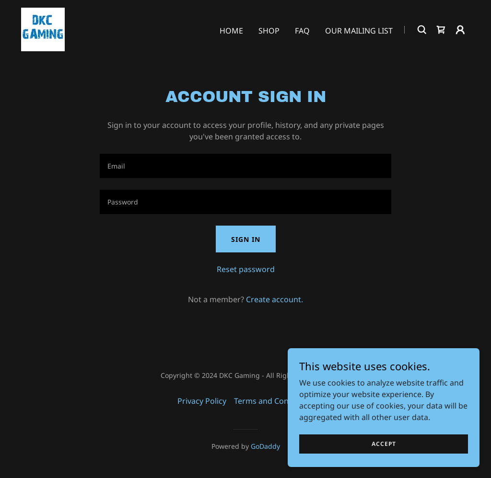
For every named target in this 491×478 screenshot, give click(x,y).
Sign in (245, 239)
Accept (384, 444)
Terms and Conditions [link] (274, 401)
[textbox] (245, 166)
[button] (460, 29)
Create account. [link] (274, 299)
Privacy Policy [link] (201, 401)
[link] (43, 28)
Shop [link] (269, 30)
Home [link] (231, 30)
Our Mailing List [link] (359, 30)
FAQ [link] (302, 30)
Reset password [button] (246, 269)
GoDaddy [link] (265, 446)
